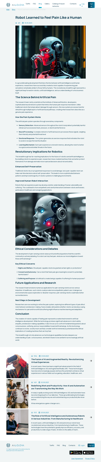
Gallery (47, 4)
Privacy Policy (90, 459)
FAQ (34, 4)
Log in (81, 5)
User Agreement (77, 459)
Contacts (73, 4)
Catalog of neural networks (58, 5)
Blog (40, 4)
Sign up (91, 5)
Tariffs (28, 4)
